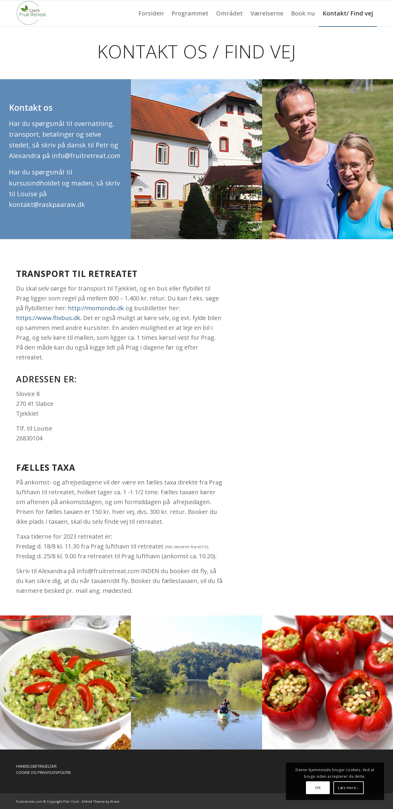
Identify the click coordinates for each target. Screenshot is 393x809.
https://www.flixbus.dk (48, 318)
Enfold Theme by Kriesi (100, 801)
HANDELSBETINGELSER (36, 766)
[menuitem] (151, 13)
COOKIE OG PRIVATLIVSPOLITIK (43, 772)
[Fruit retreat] (31, 13)
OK (318, 787)
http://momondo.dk (96, 308)
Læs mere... (348, 787)
